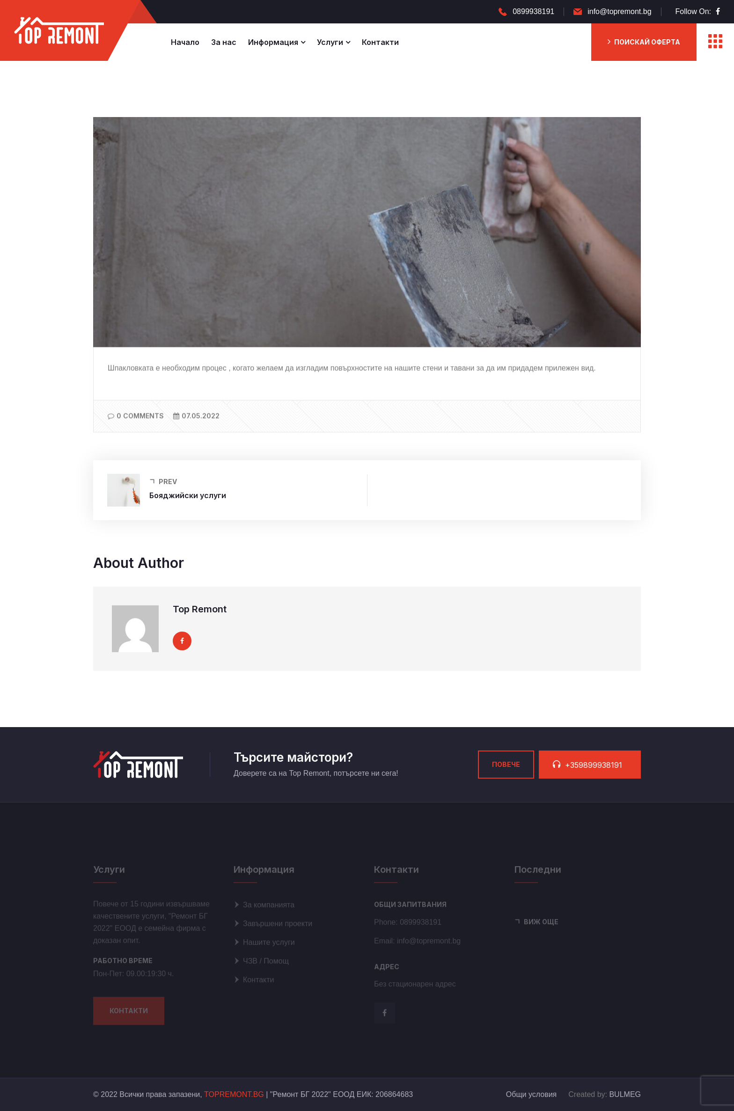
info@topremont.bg (619, 11)
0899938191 (533, 11)
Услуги (330, 42)
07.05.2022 (196, 416)
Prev (168, 482)
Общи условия (531, 1094)
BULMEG (625, 1094)
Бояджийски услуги (187, 495)
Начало (185, 42)
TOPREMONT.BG (234, 1094)
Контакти (380, 42)
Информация (273, 42)
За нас (223, 42)
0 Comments (136, 416)
